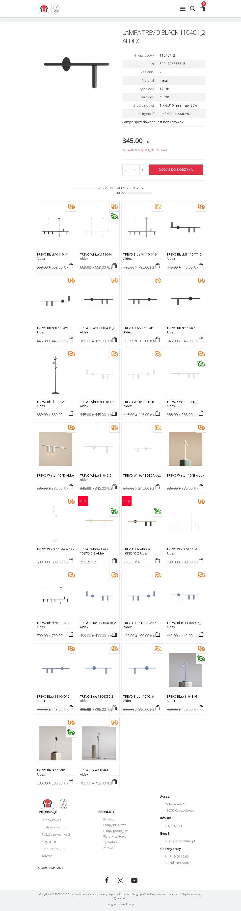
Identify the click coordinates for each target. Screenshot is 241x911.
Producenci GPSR (54, 849)
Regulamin (48, 842)
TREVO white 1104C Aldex (142, 475)
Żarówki (108, 848)
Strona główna (51, 820)
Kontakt (46, 856)
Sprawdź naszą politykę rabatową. (145, 150)
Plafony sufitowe (114, 836)
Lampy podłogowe (116, 831)
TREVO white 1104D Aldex (55, 475)
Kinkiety (108, 819)
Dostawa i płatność (54, 827)
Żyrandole (110, 842)
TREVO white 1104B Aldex (185, 475)
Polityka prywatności (55, 834)
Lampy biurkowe (115, 825)
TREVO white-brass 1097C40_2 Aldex (94, 551)
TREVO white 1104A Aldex (55, 549)
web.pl (127, 904)
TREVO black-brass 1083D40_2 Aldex (136, 551)
